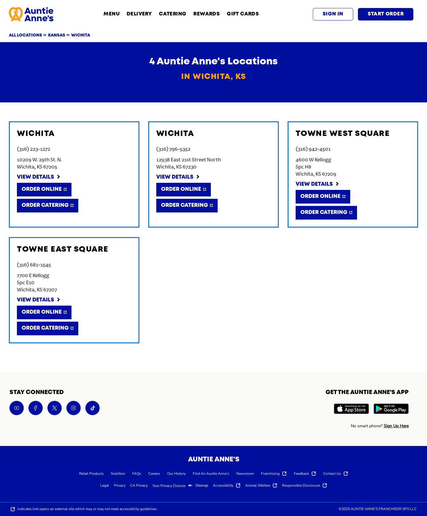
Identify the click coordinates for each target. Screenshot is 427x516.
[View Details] (39, 177)
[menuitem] (91, 473)
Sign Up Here (396, 426)
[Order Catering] (47, 205)
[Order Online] (44, 189)
